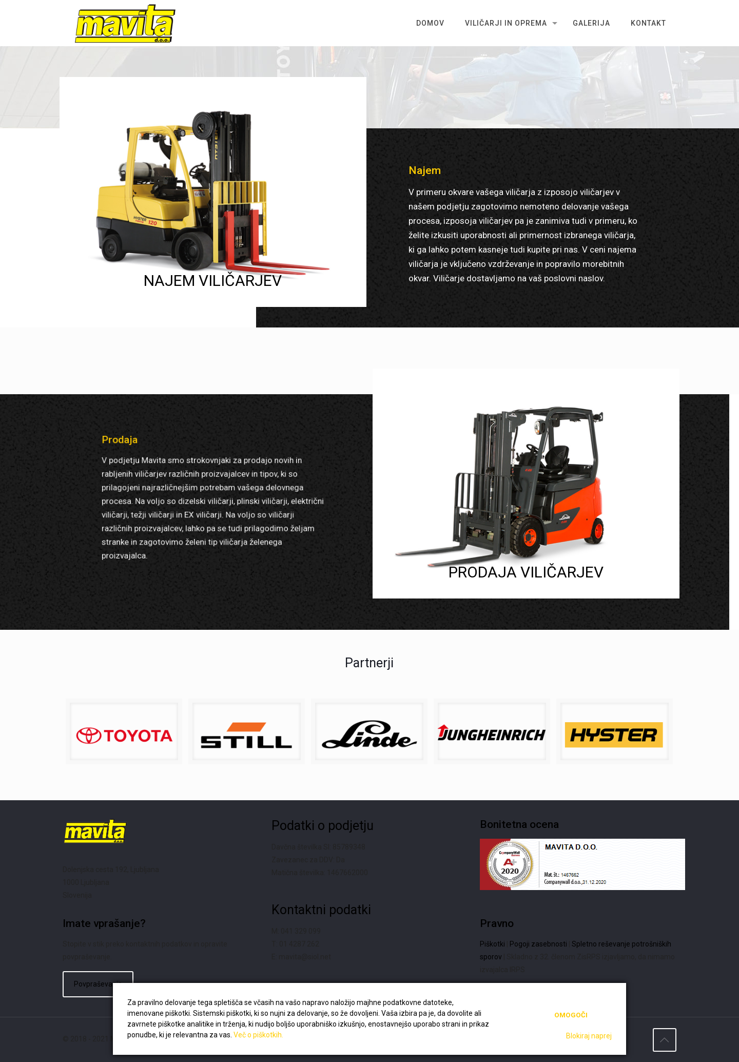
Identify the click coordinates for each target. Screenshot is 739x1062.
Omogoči (571, 1015)
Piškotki (492, 944)
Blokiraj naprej (589, 1036)
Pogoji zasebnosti (538, 944)
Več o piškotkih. (258, 1035)
